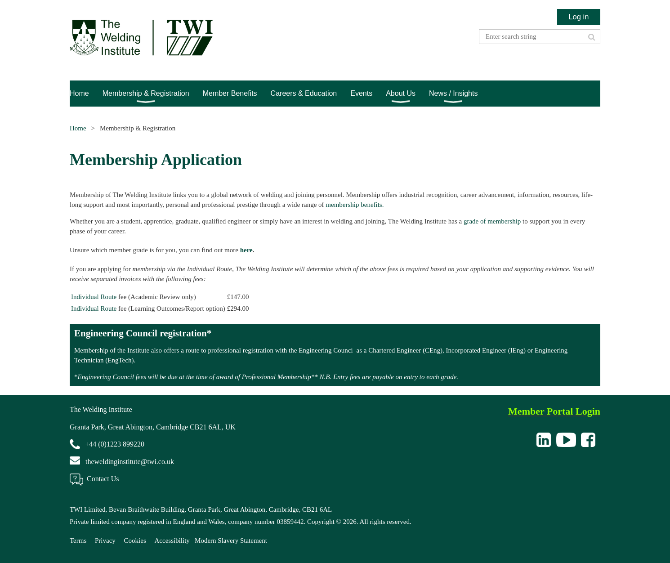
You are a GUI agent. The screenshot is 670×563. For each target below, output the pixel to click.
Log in (578, 17)
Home (78, 128)
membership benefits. (355, 204)
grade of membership (492, 221)
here (246, 250)
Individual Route (93, 296)
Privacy (105, 540)
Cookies (135, 540)
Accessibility (172, 540)
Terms (78, 540)
